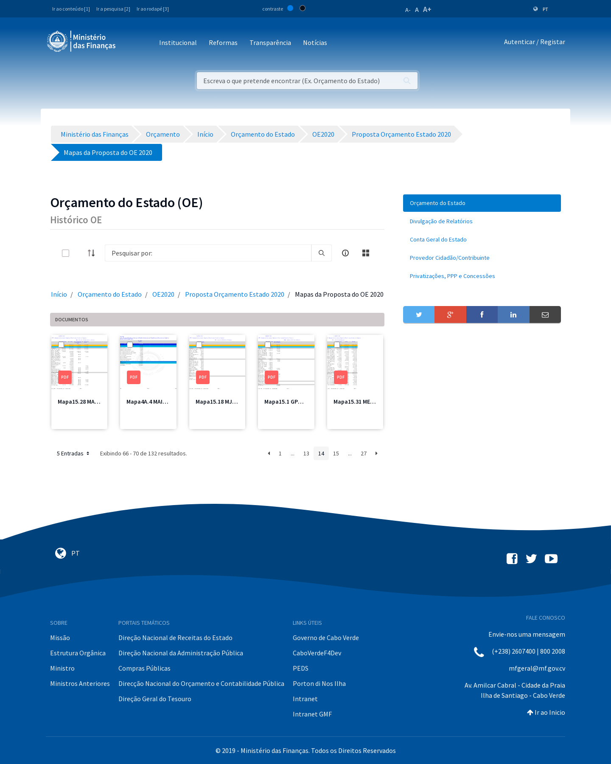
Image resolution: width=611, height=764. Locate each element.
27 (364, 453)
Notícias (315, 42)
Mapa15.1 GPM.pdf (288, 401)
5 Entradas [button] (74, 453)
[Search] (208, 252)
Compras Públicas (144, 668)
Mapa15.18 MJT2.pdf (223, 401)
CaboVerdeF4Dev (317, 653)
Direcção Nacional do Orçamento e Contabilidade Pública (201, 683)
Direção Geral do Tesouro (154, 698)
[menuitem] (482, 203)
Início (59, 294)
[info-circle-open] (345, 253)
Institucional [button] (178, 42)
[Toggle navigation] (129, 43)
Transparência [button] (270, 42)
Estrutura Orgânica (78, 653)
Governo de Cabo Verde (326, 637)
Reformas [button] (223, 42)
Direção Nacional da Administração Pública (180, 653)
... (292, 453)
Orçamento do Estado (110, 294)
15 (336, 453)
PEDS (300, 668)
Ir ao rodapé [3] (153, 9)
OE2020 (163, 294)
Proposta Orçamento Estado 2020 (234, 294)
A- (408, 10)
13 (306, 453)
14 (321, 453)
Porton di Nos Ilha (319, 683)
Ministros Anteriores (80, 683)
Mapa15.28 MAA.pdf (83, 401)
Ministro (62, 668)
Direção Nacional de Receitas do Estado (175, 637)
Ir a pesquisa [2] (113, 9)
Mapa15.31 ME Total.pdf (365, 401)
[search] (322, 253)
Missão (60, 637)
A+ (427, 9)
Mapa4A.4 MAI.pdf (150, 401)
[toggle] (79, 253)
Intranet (305, 698)
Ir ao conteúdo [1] (71, 9)
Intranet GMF (312, 714)
